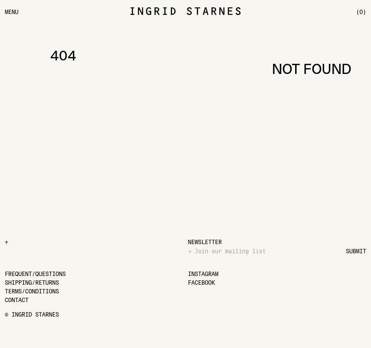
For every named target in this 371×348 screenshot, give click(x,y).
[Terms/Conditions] (32, 291)
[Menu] (11, 12)
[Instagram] (203, 274)
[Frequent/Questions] (35, 274)
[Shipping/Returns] (32, 282)
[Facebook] (201, 282)
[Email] (267, 251)
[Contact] (17, 300)
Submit (356, 251)
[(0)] (361, 12)
